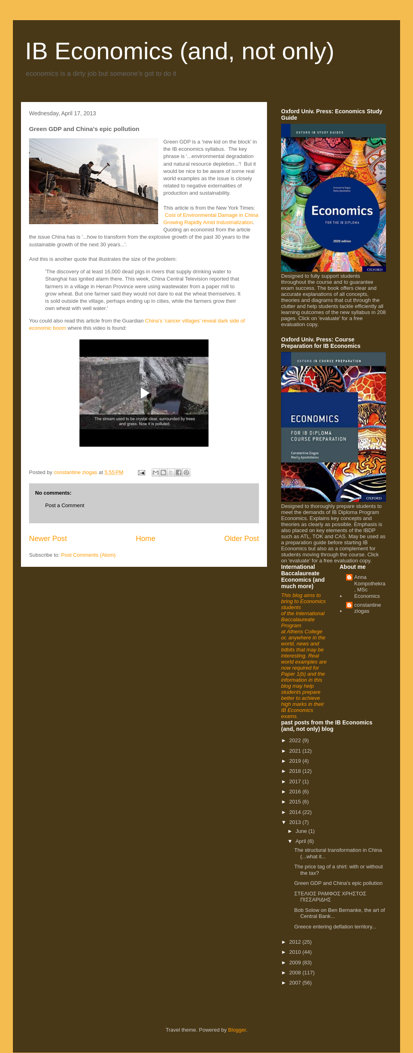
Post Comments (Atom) (88, 555)
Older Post (241, 539)
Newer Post (48, 539)
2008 (295, 973)
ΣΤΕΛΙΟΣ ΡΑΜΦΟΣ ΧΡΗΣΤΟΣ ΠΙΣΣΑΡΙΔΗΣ (330, 897)
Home (146, 539)
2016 (295, 792)
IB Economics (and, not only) (179, 51)
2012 (295, 942)
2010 (295, 952)
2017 (295, 781)
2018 (295, 771)
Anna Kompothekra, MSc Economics (369, 586)
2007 (295, 983)
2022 (295, 740)
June (302, 831)
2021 (295, 751)
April (302, 841)
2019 (295, 761)
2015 (295, 802)
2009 (295, 962)
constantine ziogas (367, 608)
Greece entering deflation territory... (335, 927)
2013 (295, 822)
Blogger (237, 1030)
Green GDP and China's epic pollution (338, 883)
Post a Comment (64, 505)
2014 (295, 812)
